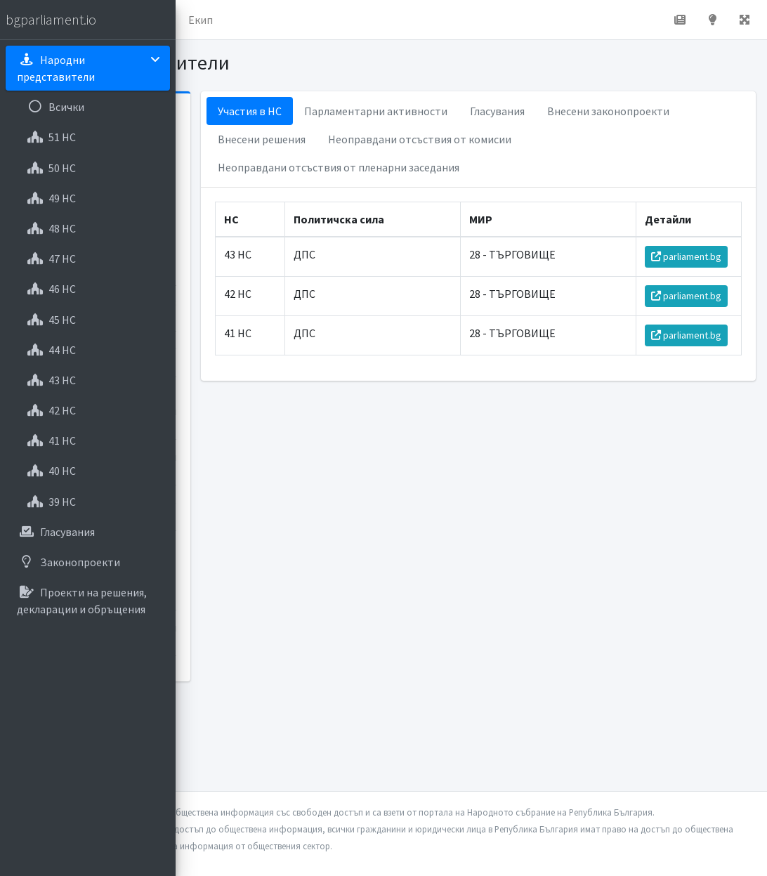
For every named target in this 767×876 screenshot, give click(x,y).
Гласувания (628, 111)
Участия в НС (380, 111)
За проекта (312, 20)
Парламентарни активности (506, 111)
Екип (375, 20)
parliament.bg (692, 293)
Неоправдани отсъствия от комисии (440, 167)
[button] (197, 20)
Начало (243, 20)
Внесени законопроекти (409, 139)
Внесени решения (537, 139)
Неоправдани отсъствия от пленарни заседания (469, 195)
